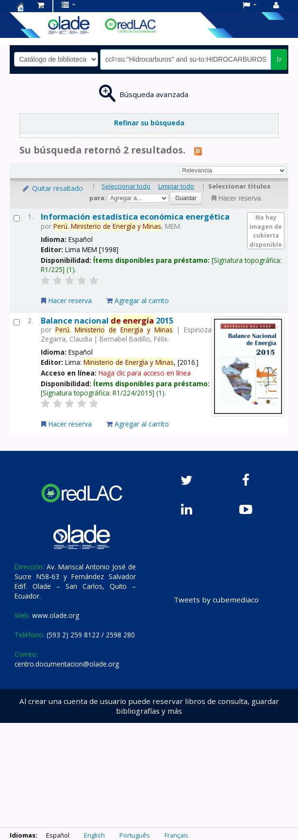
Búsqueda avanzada (153, 94)
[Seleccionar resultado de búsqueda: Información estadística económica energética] (17, 218)
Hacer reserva (235, 198)
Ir (279, 59)
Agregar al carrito (137, 300)
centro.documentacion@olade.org (67, 664)
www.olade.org (55, 615)
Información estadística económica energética (135, 216)
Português (134, 835)
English (94, 835)
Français (176, 835)
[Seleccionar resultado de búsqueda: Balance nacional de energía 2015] (17, 322)
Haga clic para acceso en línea (145, 372)
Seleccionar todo (125, 186)
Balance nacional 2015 (107, 320)
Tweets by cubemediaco (216, 599)
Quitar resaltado (52, 188)
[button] (40, 5)
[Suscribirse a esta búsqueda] (198, 150)
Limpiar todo (176, 186)
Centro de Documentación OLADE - (20, 7)
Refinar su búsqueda (149, 122)
